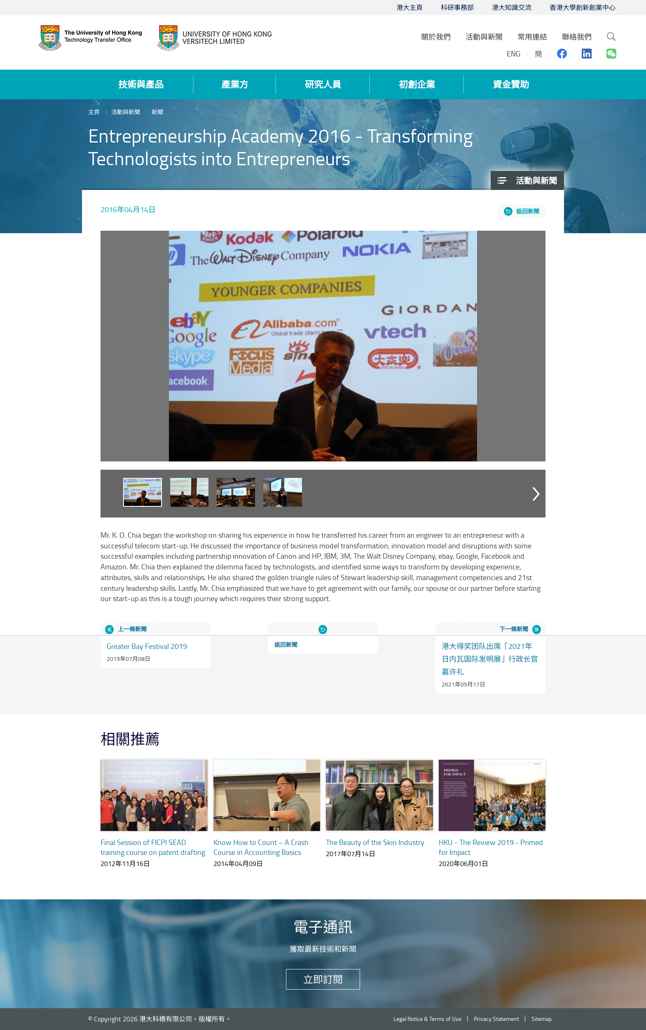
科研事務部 (457, 7)
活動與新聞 (125, 112)
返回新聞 (527, 211)
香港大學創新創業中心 (583, 7)
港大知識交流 (511, 7)
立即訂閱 (323, 979)
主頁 (94, 112)
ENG (513, 54)
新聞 (157, 112)
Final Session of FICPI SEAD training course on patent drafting (153, 847)
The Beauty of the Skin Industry (375, 842)
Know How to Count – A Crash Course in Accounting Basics (261, 847)
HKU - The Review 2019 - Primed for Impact (491, 847)
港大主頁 (409, 7)
